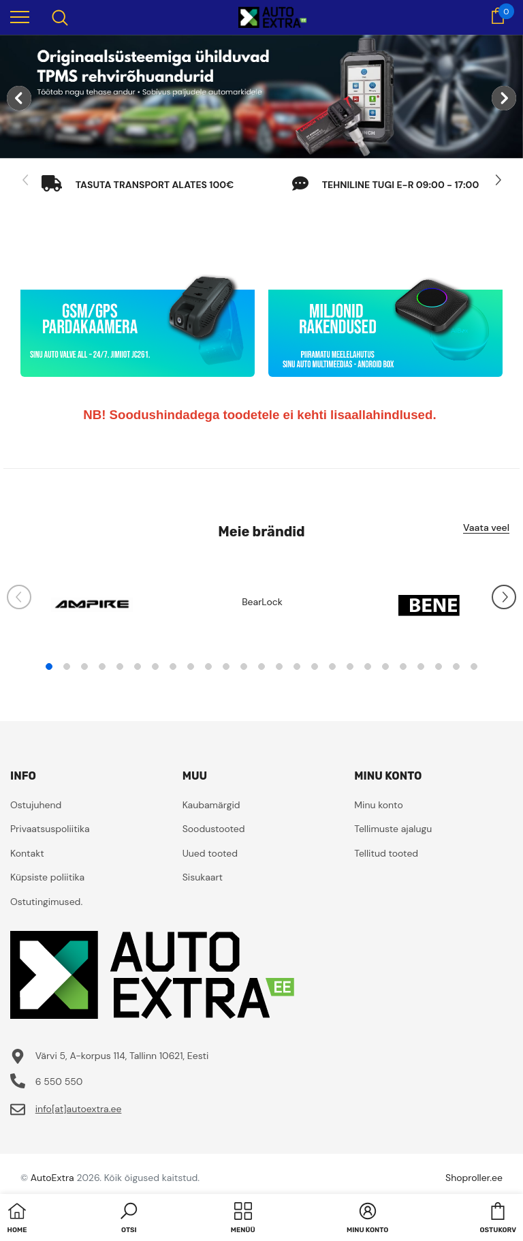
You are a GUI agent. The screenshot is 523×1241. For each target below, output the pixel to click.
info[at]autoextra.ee (78, 1109)
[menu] (19, 16)
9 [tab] (190, 666)
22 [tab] (420, 666)
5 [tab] (119, 666)
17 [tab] (332, 666)
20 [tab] (385, 666)
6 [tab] (137, 666)
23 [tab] (438, 666)
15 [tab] (297, 666)
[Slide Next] (497, 180)
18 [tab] (350, 666)
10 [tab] (208, 666)
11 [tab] (226, 666)
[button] (128, 1219)
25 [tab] (474, 666)
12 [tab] (243, 666)
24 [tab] (456, 666)
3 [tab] (84, 666)
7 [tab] (155, 666)
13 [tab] (261, 666)
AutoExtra (52, 1177)
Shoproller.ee (474, 1177)
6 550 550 (59, 1081)
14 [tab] (279, 666)
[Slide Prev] (26, 180)
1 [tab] (49, 666)
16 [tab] (314, 666)
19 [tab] (367, 666)
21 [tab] (403, 666)
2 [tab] (66, 666)
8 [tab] (173, 666)
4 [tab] (102, 666)
